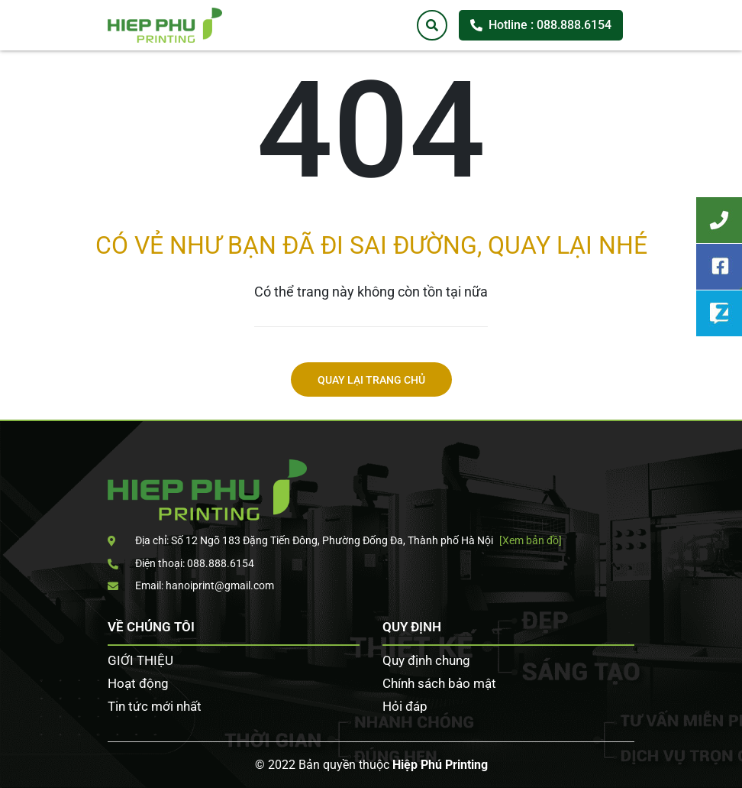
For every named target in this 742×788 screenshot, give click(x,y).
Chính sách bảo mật (439, 683)
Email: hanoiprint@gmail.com (191, 585)
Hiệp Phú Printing (440, 764)
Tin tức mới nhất (155, 706)
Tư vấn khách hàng (719, 220)
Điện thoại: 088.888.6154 (181, 563)
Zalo (719, 313)
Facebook (719, 267)
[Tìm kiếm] (432, 25)
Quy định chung (426, 660)
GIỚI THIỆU (140, 660)
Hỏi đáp (404, 706)
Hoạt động (138, 683)
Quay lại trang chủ (371, 380)
